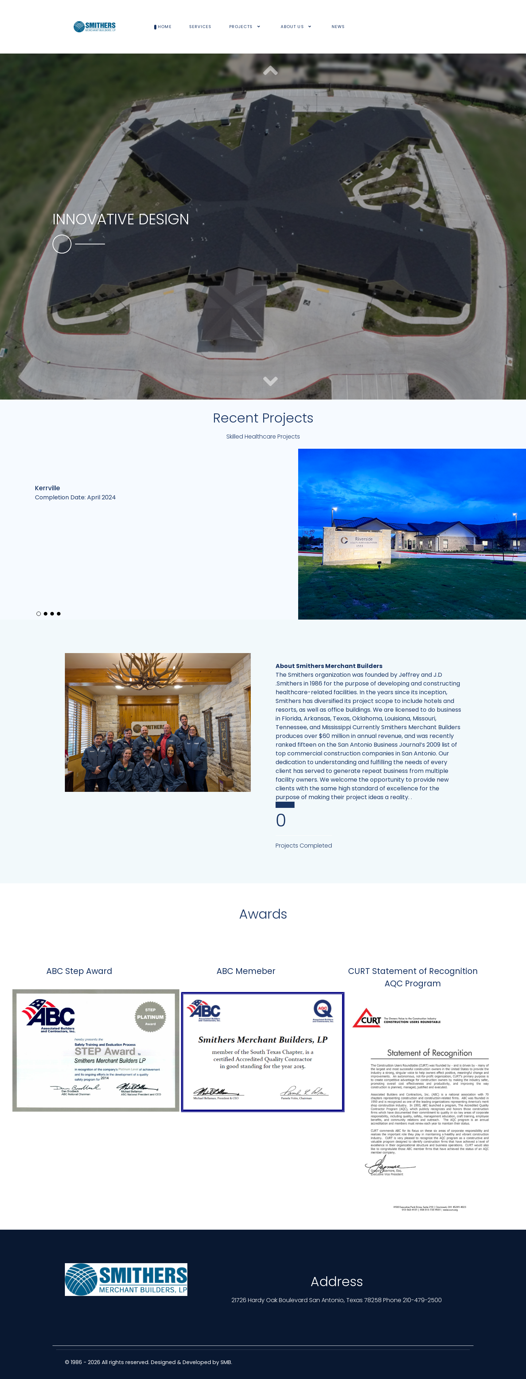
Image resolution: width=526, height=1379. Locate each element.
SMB (226, 1362)
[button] (270, 382)
